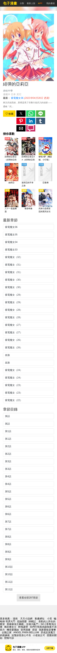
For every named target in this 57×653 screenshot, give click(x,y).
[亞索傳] (45, 175)
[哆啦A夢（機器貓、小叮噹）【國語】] (45, 149)
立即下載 (49, 648)
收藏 (9, 113)
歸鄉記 (32, 621)
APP (40, 3)
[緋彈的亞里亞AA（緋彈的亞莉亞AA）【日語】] (28, 149)
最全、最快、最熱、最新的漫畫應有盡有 (26, 650)
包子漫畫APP (19, 647)
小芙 (49, 618)
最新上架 (31, 3)
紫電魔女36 (17, 98)
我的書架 (50, 3)
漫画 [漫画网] (15, 618)
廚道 (34, 629)
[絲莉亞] (11, 175)
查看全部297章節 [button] (28, 597)
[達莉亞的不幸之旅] (28, 175)
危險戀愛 (22, 621)
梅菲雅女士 (10, 627)
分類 (22, 3)
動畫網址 (40, 618)
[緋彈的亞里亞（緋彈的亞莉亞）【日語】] (11, 149)
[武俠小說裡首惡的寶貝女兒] (45, 201)
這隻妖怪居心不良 (21, 635)
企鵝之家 (7, 632)
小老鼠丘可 (39, 635)
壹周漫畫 (25, 629)
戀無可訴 (9, 638)
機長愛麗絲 (13, 629)
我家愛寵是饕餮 (47, 629)
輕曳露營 (23, 627)
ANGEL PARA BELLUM (26, 632)
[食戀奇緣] (28, 201)
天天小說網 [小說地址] (26, 618)
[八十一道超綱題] (11, 201)
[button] (21, 113)
